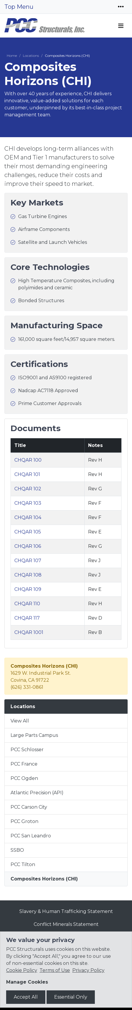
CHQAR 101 (27, 474)
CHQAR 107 (27, 560)
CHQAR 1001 (28, 632)
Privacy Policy (88, 970)
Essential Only (70, 997)
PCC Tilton (23, 864)
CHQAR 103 (27, 503)
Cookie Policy (21, 970)
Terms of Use (55, 970)
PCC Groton (24, 821)
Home (12, 55)
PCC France (24, 764)
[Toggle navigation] (121, 6)
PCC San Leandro (31, 836)
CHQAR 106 (27, 546)
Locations (31, 55)
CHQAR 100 (28, 460)
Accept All (26, 997)
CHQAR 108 (28, 575)
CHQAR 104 (27, 517)
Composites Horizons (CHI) (44, 879)
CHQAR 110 (27, 603)
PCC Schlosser (27, 749)
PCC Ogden (24, 778)
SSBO (17, 850)
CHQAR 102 (27, 489)
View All (20, 721)
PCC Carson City (29, 807)
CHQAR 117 (27, 618)
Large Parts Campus (34, 735)
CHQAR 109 (27, 589)
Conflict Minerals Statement (66, 924)
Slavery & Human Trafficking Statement (66, 911)
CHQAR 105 (27, 532)
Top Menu (18, 6)
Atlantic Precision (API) (37, 792)
